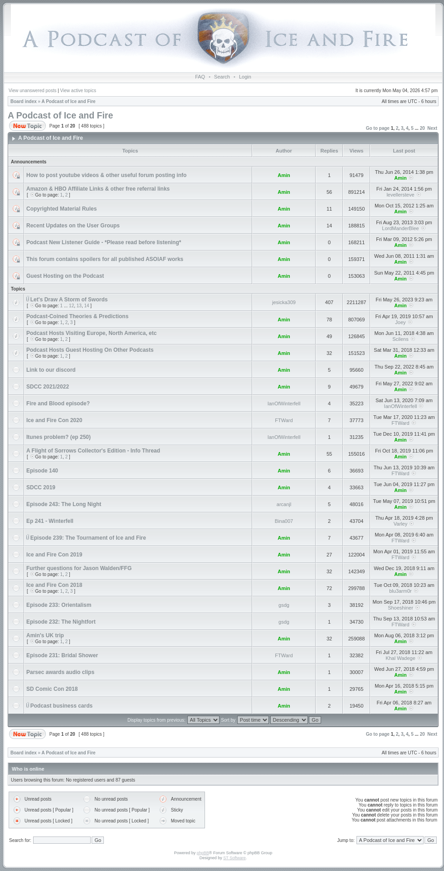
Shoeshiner (400, 607)
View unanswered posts (32, 90)
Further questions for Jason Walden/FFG (79, 568)
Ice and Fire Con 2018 (54, 585)
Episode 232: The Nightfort (61, 622)
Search (222, 76)
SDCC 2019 (40, 487)
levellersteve (400, 194)
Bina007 (284, 521)
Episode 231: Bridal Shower (62, 655)
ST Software (234, 858)
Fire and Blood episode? (58, 403)
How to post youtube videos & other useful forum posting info (106, 175)
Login (245, 76)
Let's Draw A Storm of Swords (69, 299)
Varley (400, 524)
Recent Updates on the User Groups (73, 225)
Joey (400, 322)
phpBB (203, 853)
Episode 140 (42, 470)
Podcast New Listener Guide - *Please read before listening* (103, 242)
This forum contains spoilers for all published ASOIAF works (104, 259)
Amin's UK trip (45, 635)
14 (86, 305)
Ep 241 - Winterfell (49, 521)
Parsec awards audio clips (60, 672)
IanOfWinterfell (284, 403)
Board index (23, 101)
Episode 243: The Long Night (63, 504)
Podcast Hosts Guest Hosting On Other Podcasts (90, 350)
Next (432, 128)
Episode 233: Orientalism (58, 605)
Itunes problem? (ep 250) (58, 437)
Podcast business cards (61, 706)
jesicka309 (284, 302)
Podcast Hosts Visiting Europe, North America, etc (91, 333)
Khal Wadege (400, 658)
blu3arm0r (400, 591)
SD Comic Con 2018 (52, 689)
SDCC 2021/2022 (47, 387)
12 (71, 305)
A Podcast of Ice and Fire (69, 101)
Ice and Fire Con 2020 (54, 420)
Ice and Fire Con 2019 (54, 554)
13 (79, 305)
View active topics (78, 90)
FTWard (284, 420)
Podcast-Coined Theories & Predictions (77, 316)
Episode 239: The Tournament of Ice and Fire (88, 538)
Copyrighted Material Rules (61, 209)
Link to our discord (51, 370)
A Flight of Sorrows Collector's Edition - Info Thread (93, 451)
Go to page (378, 128)
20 (422, 128)
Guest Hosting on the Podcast (65, 276)
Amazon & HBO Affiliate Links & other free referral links (98, 189)
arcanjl (284, 504)
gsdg (283, 605)
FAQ (200, 76)
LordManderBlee (400, 228)
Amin (284, 175)
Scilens (400, 339)
